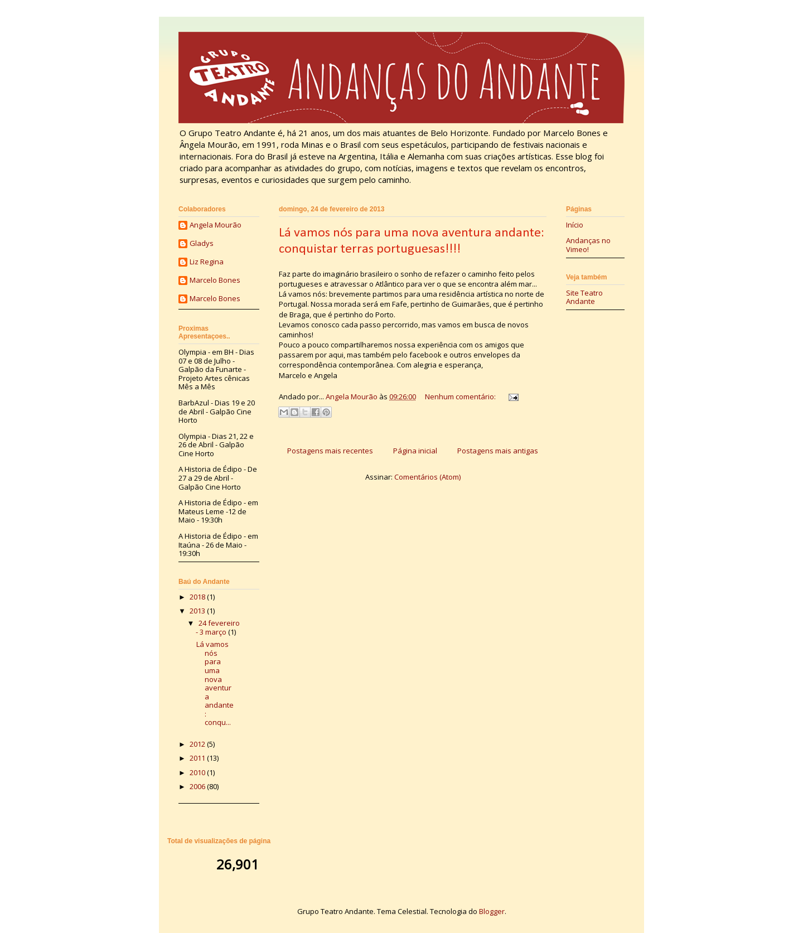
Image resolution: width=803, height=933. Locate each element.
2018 (198, 597)
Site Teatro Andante (584, 297)
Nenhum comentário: (461, 396)
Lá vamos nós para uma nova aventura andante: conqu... (215, 683)
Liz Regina (207, 262)
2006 (198, 786)
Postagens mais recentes (330, 451)
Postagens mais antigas (497, 451)
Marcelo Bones (215, 280)
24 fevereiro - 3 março (218, 627)
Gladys (202, 243)
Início (574, 225)
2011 (198, 758)
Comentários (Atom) (427, 477)
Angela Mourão (215, 225)
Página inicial (415, 451)
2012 (198, 744)
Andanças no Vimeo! (588, 244)
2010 (198, 772)
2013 (198, 611)
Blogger (492, 911)
